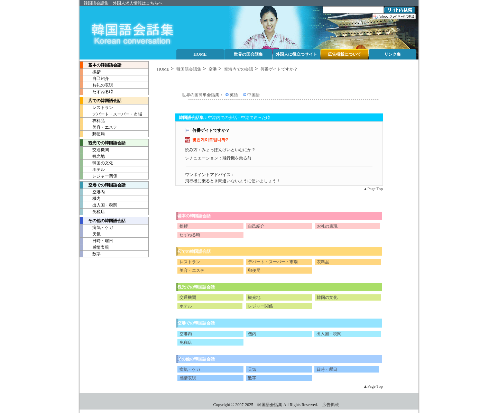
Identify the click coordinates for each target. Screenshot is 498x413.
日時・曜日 (96, 240)
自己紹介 (94, 78)
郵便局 (92, 133)
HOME (163, 69)
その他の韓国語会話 (103, 220)
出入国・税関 (98, 205)
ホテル (92, 169)
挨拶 (90, 72)
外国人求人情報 (127, 3)
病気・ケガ (96, 227)
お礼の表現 (96, 85)
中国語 (253, 94)
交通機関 (94, 149)
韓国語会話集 (96, 3)
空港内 (92, 192)
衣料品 (92, 120)
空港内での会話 (238, 69)
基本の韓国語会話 (100, 65)
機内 (90, 198)
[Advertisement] (283, 79)
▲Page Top (373, 188)
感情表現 (94, 247)
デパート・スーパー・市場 (111, 114)
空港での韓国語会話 (196, 323)
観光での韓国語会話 (196, 287)
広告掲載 (330, 404)
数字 (90, 253)
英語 (234, 94)
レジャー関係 (98, 176)
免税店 (92, 211)
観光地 (92, 156)
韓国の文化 (96, 162)
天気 (90, 234)
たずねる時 (96, 91)
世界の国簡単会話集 (200, 94)
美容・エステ (98, 127)
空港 (213, 69)
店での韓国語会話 (100, 100)
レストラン (96, 107)
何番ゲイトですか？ (279, 69)
